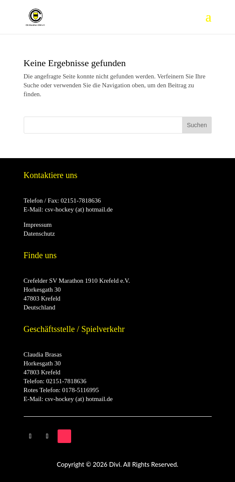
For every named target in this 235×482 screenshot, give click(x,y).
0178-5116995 (80, 390)
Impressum (38, 224)
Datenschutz (39, 233)
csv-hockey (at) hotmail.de (79, 209)
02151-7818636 (81, 200)
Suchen (197, 125)
